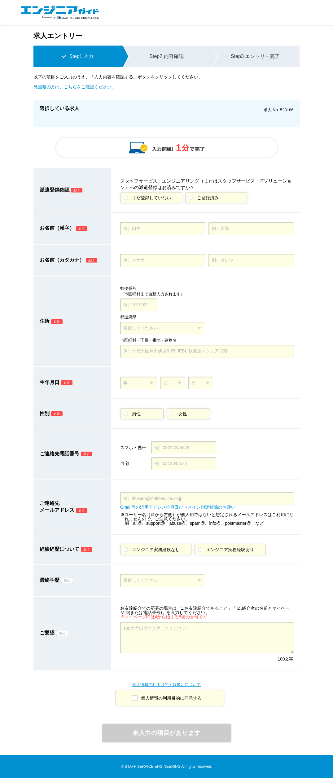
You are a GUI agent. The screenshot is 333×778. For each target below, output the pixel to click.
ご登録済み (208, 197)
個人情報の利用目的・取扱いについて (166, 684)
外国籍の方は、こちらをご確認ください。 (74, 86)
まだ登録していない (151, 197)
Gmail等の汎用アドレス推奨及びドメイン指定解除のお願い (178, 507)
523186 (286, 110)
